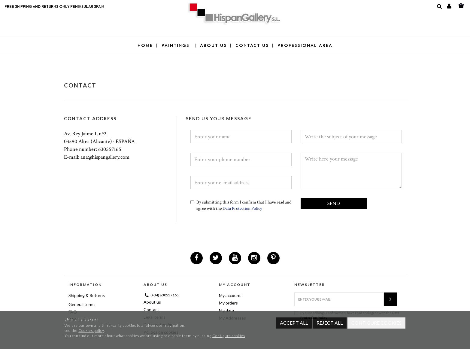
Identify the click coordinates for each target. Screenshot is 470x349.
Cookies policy (91, 330)
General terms (82, 304)
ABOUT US (213, 45)
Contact (151, 309)
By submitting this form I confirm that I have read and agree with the (240, 205)
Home (145, 45)
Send (333, 203)
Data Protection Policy (242, 208)
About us (152, 302)
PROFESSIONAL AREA (304, 45)
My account (230, 295)
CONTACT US (252, 45)
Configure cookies (228, 335)
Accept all (294, 323)
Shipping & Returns (86, 295)
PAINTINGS (176, 45)
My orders (228, 302)
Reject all (330, 323)
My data (226, 310)
